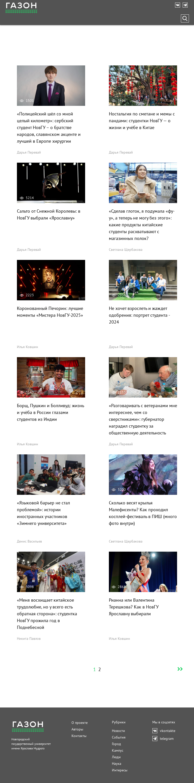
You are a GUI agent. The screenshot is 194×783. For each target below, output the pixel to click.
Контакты (78, 735)
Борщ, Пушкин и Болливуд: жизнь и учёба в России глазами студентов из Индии (50, 412)
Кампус (117, 750)
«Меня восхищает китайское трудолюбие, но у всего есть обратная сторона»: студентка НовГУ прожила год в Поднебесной (47, 613)
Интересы (119, 770)
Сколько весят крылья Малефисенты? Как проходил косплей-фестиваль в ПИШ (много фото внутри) (143, 513)
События (119, 737)
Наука (116, 763)
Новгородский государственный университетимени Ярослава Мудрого (31, 743)
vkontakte (179, 5)
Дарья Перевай (29, 152)
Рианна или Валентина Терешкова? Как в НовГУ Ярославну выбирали (133, 607)
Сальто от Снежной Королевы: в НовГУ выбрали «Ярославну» (48, 214)
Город (116, 744)
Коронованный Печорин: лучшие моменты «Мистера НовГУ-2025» (50, 311)
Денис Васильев (29, 541)
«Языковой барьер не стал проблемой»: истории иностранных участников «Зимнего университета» (43, 513)
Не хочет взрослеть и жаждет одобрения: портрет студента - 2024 (139, 315)
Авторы (77, 729)
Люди (116, 757)
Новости (118, 730)
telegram (186, 5)
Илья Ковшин (27, 347)
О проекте (79, 722)
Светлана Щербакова (125, 249)
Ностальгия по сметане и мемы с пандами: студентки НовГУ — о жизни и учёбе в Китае (142, 120)
